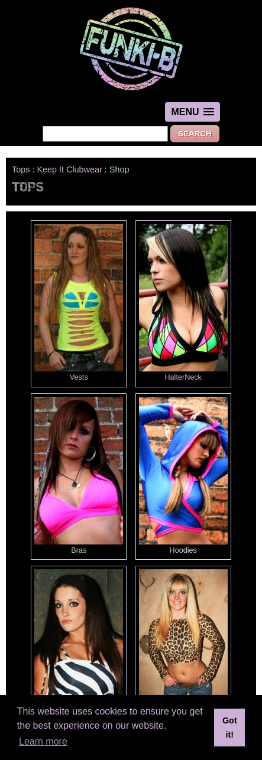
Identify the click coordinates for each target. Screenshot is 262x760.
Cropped (183, 648)
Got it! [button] (229, 727)
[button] (192, 112)
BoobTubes (78, 648)
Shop (119, 169)
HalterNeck (183, 302)
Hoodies (183, 475)
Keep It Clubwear (69, 169)
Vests (78, 302)
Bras (78, 475)
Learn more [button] (43, 741)
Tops (21, 169)
